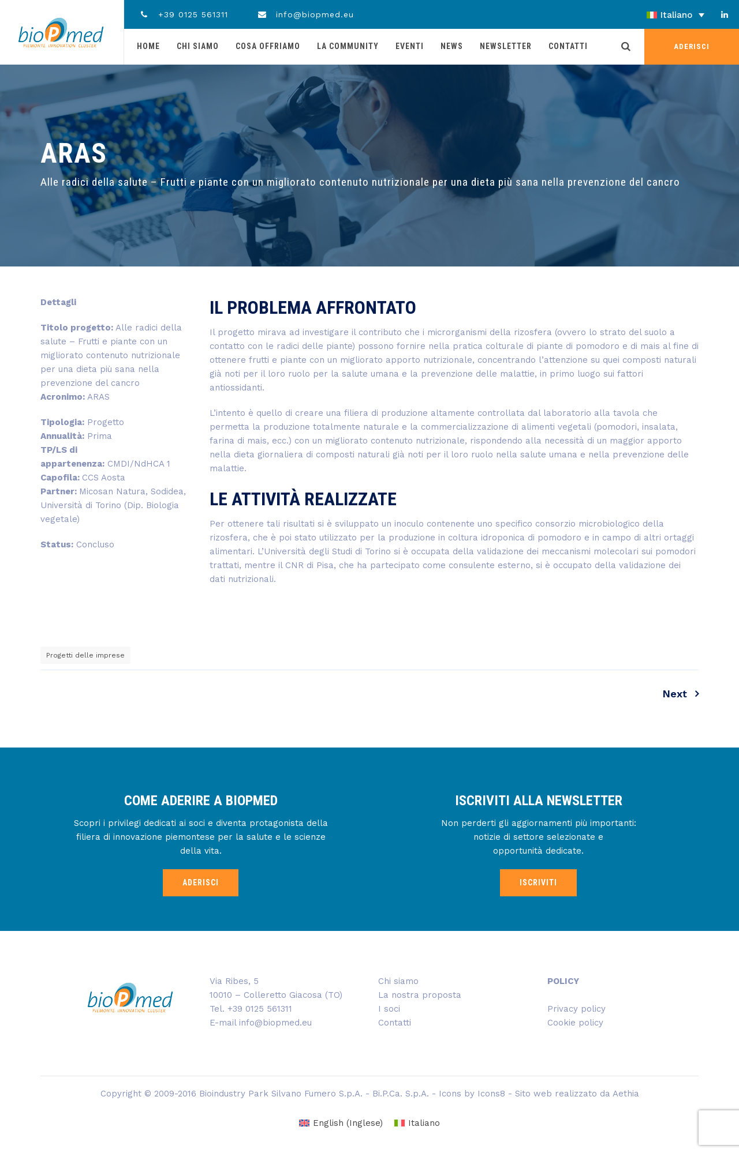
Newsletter (506, 46)
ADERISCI (692, 46)
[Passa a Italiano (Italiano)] (417, 1123)
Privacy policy (576, 1009)
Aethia (626, 1093)
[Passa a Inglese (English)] (341, 1123)
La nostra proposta (419, 995)
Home (148, 46)
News (452, 46)
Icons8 (491, 1093)
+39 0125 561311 (183, 14)
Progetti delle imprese (85, 655)
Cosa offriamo (268, 46)
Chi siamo (198, 46)
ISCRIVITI (538, 882)
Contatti (568, 46)
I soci (389, 1009)
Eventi (409, 46)
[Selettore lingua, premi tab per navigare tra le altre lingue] (643, 14)
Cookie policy (575, 1022)
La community (348, 46)
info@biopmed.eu (305, 14)
